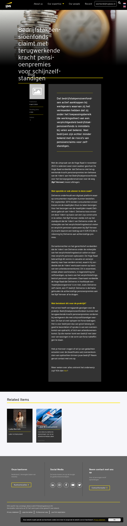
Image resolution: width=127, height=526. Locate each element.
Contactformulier (99, 488)
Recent (88, 3)
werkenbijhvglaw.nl (105, 3)
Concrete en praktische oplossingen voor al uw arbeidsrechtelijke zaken (46, 434)
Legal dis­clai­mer (27, 512)
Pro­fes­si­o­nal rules (42, 512)
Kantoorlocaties (20, 485)
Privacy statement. (99, 520)
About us (38, 3)
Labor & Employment (16, 434)
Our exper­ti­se (54, 3)
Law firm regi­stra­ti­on (58, 512)
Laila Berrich (14, 429)
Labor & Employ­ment (47, 427)
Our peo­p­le (74, 3)
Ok (114, 520)
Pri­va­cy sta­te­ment (13, 512)
